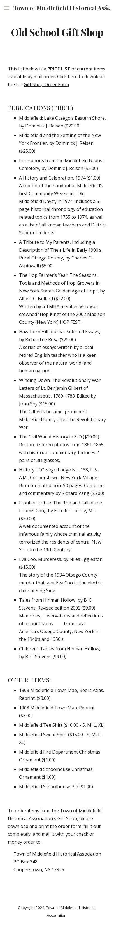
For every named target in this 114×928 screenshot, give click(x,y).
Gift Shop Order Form (46, 84)
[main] (57, 32)
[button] (6, 7)
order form (69, 826)
